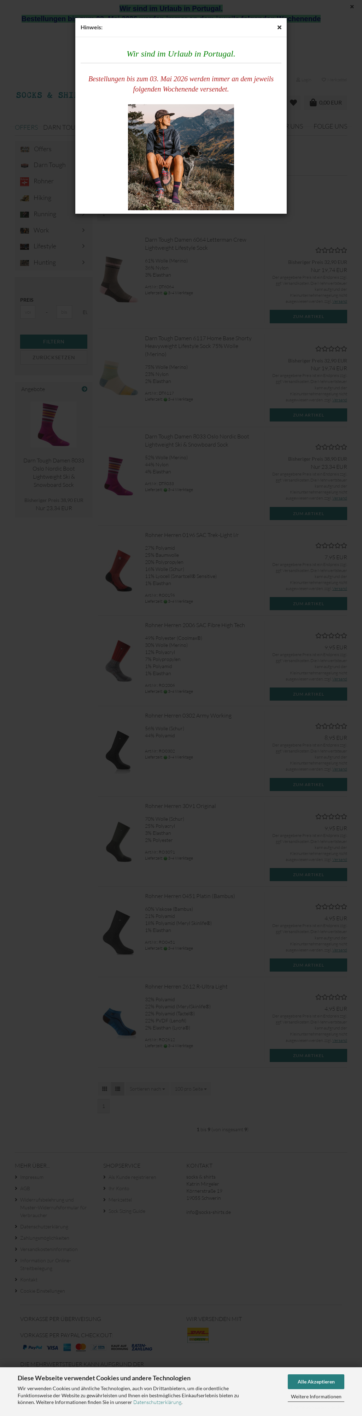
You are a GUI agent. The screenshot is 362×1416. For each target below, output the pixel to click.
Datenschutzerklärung (157, 1402)
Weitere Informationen (316, 1396)
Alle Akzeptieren (316, 1382)
